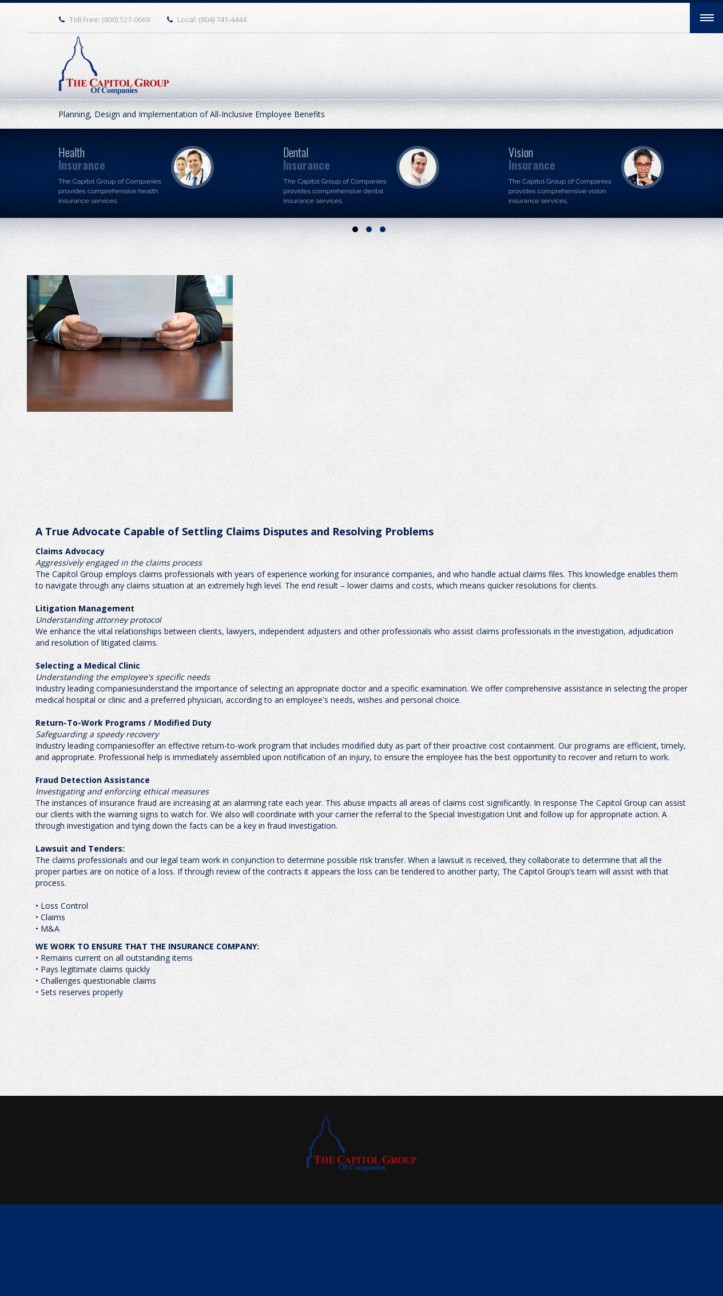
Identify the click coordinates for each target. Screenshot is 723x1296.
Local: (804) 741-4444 (212, 19)
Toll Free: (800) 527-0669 (109, 19)
